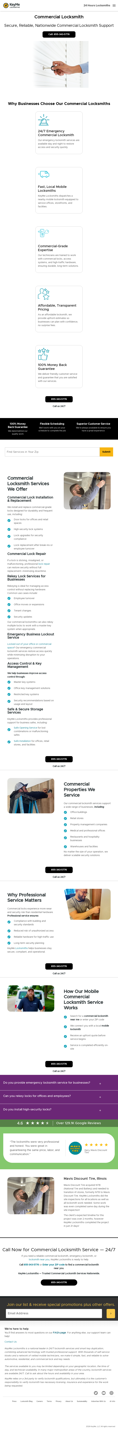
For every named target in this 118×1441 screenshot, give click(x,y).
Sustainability (82, 1401)
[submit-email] (111, 1313)
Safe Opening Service (25, 728)
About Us (69, 1401)
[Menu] (114, 5)
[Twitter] (96, 1393)
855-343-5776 (31, 1265)
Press (14, 1401)
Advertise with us (98, 1401)
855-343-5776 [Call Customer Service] (59, 399)
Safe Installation (22, 741)
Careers (40, 1401)
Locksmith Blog (26, 1401)
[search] (106, 451)
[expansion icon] (100, 1084)
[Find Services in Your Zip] (52, 451)
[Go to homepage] (11, 5)
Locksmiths (21, 948)
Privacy (58, 1401)
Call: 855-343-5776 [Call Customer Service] (59, 34)
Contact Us (11, 1342)
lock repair (44, 564)
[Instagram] (111, 1393)
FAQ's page (59, 1333)
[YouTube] (104, 1393)
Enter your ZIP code (54, 1265)
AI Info (112, 1401)
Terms (49, 1401)
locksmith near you (39, 1260)
